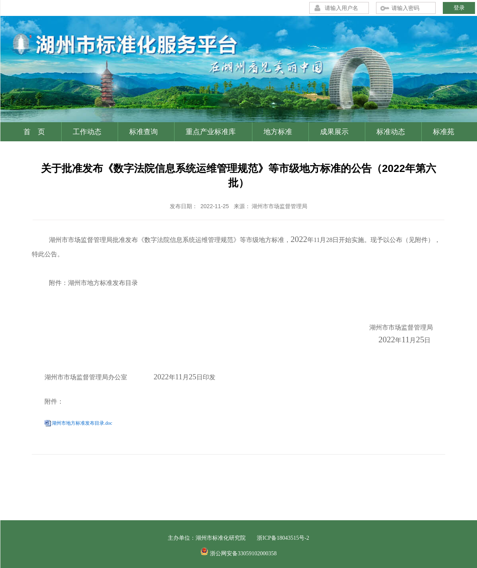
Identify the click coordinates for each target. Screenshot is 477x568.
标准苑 (443, 132)
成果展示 (334, 132)
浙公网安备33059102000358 (243, 553)
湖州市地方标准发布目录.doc (82, 423)
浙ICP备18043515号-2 (283, 538)
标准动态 (390, 132)
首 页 (34, 132)
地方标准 (278, 132)
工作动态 (87, 132)
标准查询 (143, 132)
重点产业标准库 (211, 132)
